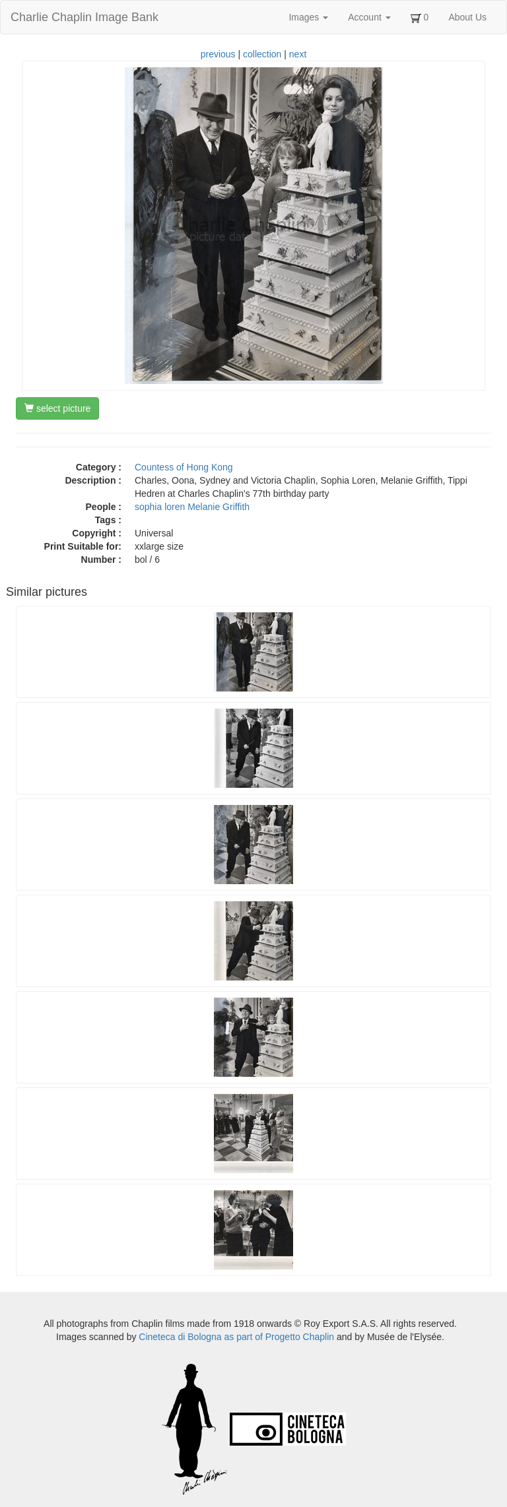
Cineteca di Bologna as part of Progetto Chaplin (236, 1336)
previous (218, 54)
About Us (467, 17)
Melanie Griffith (218, 506)
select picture (57, 408)
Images (308, 17)
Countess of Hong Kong (184, 467)
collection (262, 54)
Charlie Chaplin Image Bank (84, 17)
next (297, 54)
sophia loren (160, 506)
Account (369, 17)
